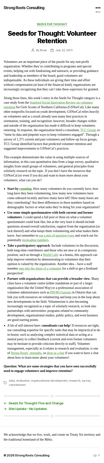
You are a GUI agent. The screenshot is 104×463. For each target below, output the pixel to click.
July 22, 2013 (64, 50)
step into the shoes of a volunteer (40, 268)
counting (25, 189)
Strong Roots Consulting (24, 8)
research (74, 380)
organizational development (49, 380)
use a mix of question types (56, 236)
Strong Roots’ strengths (26, 353)
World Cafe (50, 255)
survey (86, 380)
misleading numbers (35, 240)
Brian (43, 50)
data (12, 380)
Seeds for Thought (52, 24)
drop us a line (55, 353)
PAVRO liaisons (60, 292)
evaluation (23, 380)
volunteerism (17, 385)
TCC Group (88, 130)
